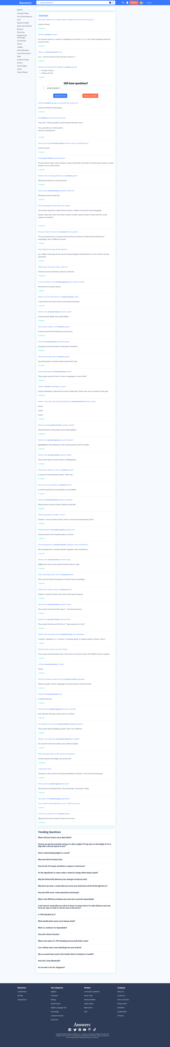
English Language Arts (59, 1008)
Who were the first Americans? (50, 859)
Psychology (55, 1012)
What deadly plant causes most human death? (56, 921)
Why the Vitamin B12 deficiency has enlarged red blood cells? (62, 879)
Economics (54, 1020)
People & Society (23, 60)
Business (20, 29)
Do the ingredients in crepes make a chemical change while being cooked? (68, 873)
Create (134, 3)
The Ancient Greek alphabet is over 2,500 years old (59, 803)
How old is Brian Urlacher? (49, 934)
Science (20, 63)
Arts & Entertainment (24, 17)
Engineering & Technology (22, 36)
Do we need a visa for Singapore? (51, 967)
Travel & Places (22, 72)
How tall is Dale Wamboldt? (49, 961)
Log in (149, 3)
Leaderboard (22, 992)
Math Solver (88, 1008)
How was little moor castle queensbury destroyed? (58, 892)
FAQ (85, 1012)
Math (19, 57)
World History (55, 1004)
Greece (84, 39)
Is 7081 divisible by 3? (47, 914)
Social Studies (22, 66)
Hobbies (20, 47)
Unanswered (22, 1000)
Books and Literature (24, 26)
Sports (19, 69)
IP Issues (120, 1016)
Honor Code (88, 996)
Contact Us (121, 996)
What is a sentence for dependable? (52, 928)
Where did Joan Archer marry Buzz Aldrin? (55, 837)
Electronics (21, 32)
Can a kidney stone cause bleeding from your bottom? (60, 947)
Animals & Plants (23, 13)
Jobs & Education (23, 50)
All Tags (20, 996)
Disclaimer (121, 1008)
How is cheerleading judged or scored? (54, 853)
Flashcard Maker (90, 1000)
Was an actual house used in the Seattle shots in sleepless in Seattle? (66, 954)
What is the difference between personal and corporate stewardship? (66, 899)
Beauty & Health (23, 23)
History (19, 44)
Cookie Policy (122, 1012)
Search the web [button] (60, 96)
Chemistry (54, 996)
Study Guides (88, 1004)
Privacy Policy (122, 1004)
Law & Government (24, 53)
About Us (120, 992)
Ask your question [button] (90, 96)
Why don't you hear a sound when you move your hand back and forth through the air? (72, 886)
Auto (18, 20)
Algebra (53, 992)
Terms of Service (123, 1000)
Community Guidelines (92, 992)
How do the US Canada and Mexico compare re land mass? (61, 866)
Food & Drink (21, 41)
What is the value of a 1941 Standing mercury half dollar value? (63, 941)
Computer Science (57, 1016)
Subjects (20, 10)
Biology (53, 1000)
